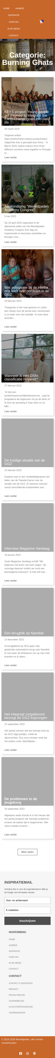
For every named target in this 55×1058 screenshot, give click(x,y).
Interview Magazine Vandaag (27, 548)
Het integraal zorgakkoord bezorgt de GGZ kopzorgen (25, 716)
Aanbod (19, 8)
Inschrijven (27, 920)
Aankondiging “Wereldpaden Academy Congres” (26, 208)
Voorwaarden (17, 1012)
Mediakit (13, 989)
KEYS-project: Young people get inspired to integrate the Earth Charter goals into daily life (27, 117)
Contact (14, 35)
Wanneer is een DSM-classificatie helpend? (21, 377)
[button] (28, 852)
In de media (13, 29)
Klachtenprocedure (21, 1007)
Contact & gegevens (21, 983)
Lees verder (10, 157)
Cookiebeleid (16, 1001)
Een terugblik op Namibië (24, 633)
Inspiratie (13, 15)
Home (6, 8)
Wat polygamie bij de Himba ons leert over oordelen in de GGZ (26, 290)
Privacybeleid (17, 995)
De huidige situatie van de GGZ (24, 462)
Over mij (14, 22)
